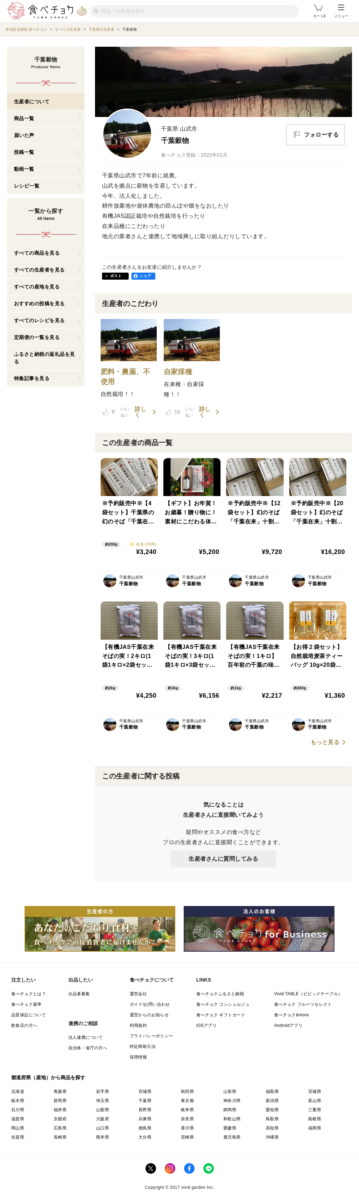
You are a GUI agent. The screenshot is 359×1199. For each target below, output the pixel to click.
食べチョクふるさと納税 (220, 993)
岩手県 (102, 1091)
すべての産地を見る (37, 286)
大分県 (144, 1137)
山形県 (229, 1091)
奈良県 (187, 1118)
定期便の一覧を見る (37, 337)
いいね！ (116, 412)
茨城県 (314, 1091)
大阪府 (102, 1118)
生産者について (32, 101)
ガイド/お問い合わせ (150, 1004)
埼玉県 (102, 1100)
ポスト (116, 276)
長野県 (144, 1109)
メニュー (341, 11)
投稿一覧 (24, 152)
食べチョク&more (291, 1014)
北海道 (17, 1091)
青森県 (60, 1091)
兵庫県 (144, 1118)
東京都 (187, 1100)
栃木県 (17, 1100)
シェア (145, 276)
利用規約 (138, 1025)
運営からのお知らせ (149, 1014)
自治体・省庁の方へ (88, 1047)
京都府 (60, 1118)
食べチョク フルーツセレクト (303, 1004)
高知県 (272, 1128)
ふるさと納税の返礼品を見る (44, 357)
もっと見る (325, 742)
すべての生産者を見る (39, 270)
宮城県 (144, 1091)
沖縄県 (272, 1137)
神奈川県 (232, 1100)
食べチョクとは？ (28, 993)
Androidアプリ (288, 1025)
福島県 (272, 1091)
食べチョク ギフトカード (220, 1014)
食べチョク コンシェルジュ (223, 1004)
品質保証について (28, 1014)
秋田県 (187, 1091)
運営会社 (138, 993)
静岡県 (229, 1109)
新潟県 (272, 1100)
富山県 (314, 1100)
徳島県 (144, 1128)
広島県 (60, 1128)
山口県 (102, 1128)
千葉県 (144, 1100)
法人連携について (85, 1037)
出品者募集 (79, 993)
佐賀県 (17, 1137)
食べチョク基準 (26, 1004)
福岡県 (314, 1128)
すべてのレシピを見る (39, 320)
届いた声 (24, 135)
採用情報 (138, 1057)
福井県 (60, 1109)
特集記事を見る (32, 378)
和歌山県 (232, 1118)
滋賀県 (17, 1118)
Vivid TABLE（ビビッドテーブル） (308, 993)
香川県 (187, 1128)
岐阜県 (187, 1109)
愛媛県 (229, 1128)
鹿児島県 (232, 1137)
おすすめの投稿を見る (39, 303)
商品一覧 (24, 118)
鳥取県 (272, 1118)
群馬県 (60, 1100)
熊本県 (102, 1137)
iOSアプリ (206, 1025)
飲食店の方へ (24, 1025)
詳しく (140, 412)
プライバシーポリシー (151, 1036)
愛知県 (272, 1109)
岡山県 (17, 1128)
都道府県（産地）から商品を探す (48, 1077)
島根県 (314, 1118)
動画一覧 (24, 169)
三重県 (314, 1109)
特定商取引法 (143, 1046)
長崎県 (60, 1137)
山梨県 (102, 1109)
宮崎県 (187, 1137)
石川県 (17, 1109)
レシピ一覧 (27, 186)
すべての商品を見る (37, 253)
